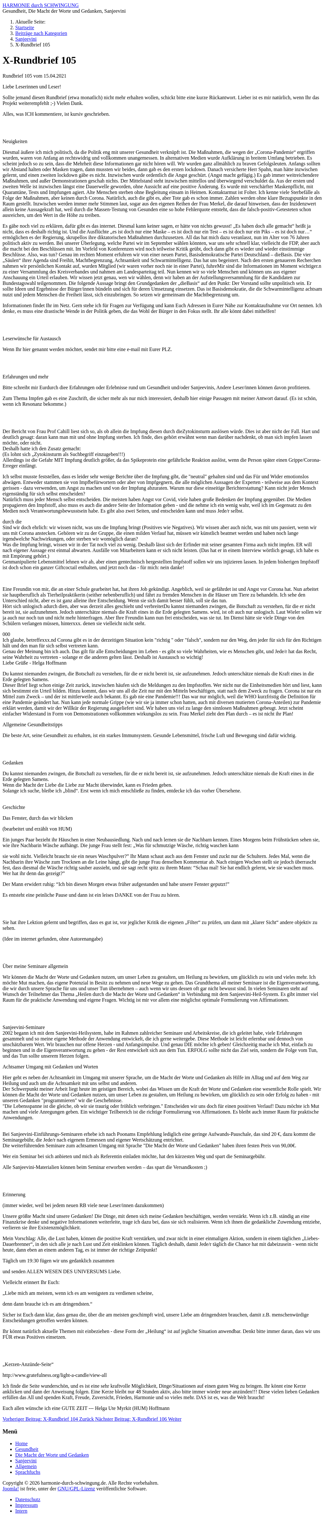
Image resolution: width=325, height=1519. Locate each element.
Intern (21, 1511)
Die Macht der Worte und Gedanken (52, 1455)
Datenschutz (27, 1499)
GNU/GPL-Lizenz (76, 1488)
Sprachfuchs (27, 1472)
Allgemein (26, 1466)
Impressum (26, 1505)
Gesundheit (26, 1449)
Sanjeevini (26, 1460)
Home (21, 1443)
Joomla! (11, 1488)
